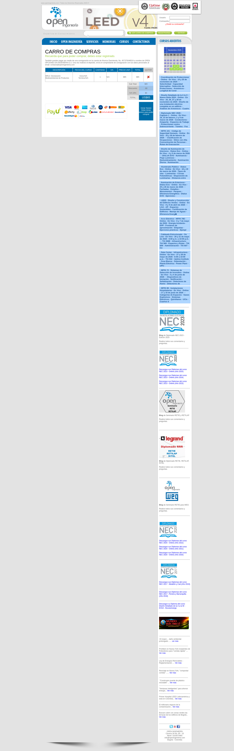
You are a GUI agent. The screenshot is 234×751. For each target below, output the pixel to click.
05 (174, 60)
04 (171, 60)
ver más (175, 641)
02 (165, 60)
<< (165, 50)
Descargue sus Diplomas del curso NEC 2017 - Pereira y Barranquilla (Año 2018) (173, 594)
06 (177, 60)
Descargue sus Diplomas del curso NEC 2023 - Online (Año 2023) (173, 382)
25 (171, 69)
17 (168, 66)
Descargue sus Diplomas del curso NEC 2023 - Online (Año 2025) (173, 370)
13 (177, 63)
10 (168, 63)
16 (165, 66)
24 (168, 69)
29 (184, 69)
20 (178, 66)
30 (165, 72)
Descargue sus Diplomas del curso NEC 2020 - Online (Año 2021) (173, 548)
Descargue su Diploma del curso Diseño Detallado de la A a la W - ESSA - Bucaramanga (172, 606)
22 (184, 66)
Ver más (162, 653)
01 (184, 58)
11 (171, 63)
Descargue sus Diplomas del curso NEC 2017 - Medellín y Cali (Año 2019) (174, 583)
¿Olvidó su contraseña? (174, 24)
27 (178, 69)
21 (181, 66)
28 (181, 69)
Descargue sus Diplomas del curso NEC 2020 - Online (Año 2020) (173, 554)
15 (184, 63)
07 (181, 60)
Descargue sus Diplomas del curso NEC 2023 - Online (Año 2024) (173, 376)
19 (174, 66)
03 (168, 60)
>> (184, 50)
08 (184, 60)
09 (165, 63)
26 (174, 69)
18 (171, 66)
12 (174, 63)
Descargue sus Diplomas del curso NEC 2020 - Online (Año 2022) (173, 542)
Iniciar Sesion (146, 108)
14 (181, 63)
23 (165, 69)
